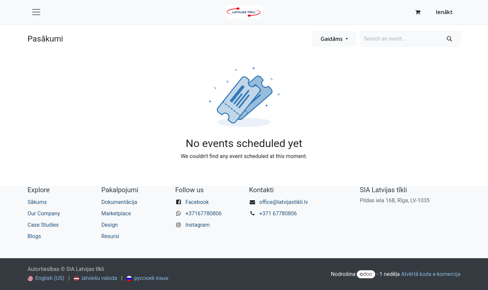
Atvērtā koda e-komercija (430, 274)
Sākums (37, 202)
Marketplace (116, 213)
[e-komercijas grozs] (417, 12)
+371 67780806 (278, 213)
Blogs (34, 236)
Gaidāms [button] (332, 39)
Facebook (197, 202)
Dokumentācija (119, 202)
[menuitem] (46, 278)
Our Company (44, 213)
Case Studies (43, 225)
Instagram (198, 225)
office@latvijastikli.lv (283, 202)
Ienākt (444, 12)
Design (109, 225)
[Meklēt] (449, 39)
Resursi (110, 236)
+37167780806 (204, 213)
